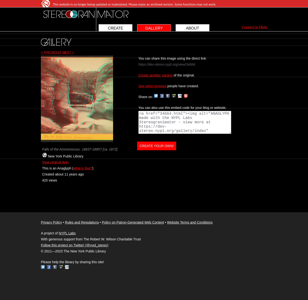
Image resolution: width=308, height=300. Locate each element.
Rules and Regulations (82, 222)
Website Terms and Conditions (189, 222)
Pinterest (186, 96)
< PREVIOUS (51, 52)
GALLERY (154, 28)
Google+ (174, 96)
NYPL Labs (67, 233)
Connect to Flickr (254, 27)
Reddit (180, 96)
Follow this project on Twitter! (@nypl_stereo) (74, 245)
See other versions (152, 86)
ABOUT (192, 28)
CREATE (115, 28)
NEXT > (68, 52)
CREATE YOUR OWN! (157, 146)
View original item (55, 162)
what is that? (82, 168)
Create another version (155, 75)
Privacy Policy (51, 222)
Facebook (162, 96)
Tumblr (168, 96)
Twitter (156, 96)
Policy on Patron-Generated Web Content (133, 222)
